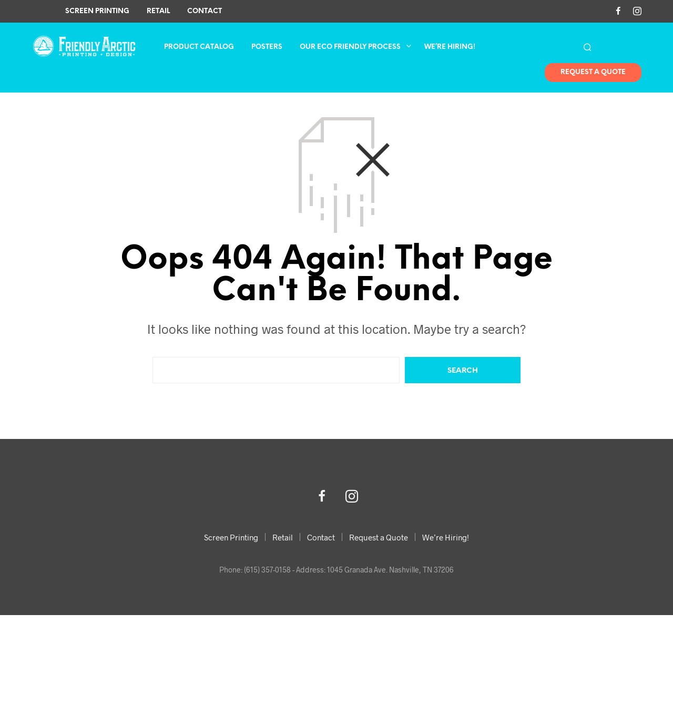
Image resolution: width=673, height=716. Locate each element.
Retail (158, 11)
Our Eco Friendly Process (350, 47)
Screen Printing (97, 11)
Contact (204, 11)
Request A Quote (593, 72)
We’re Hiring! (449, 47)
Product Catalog (199, 47)
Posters (266, 47)
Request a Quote (378, 537)
